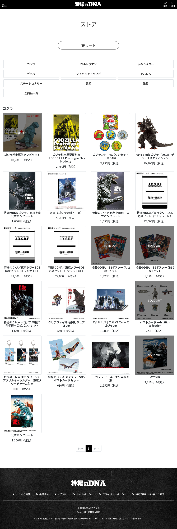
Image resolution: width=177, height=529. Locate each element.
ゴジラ (31, 64)
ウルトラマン (88, 64)
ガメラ (31, 74)
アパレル (145, 74)
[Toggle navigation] (4, 4)
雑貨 (145, 83)
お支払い (63, 494)
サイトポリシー (85, 494)
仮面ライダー (146, 64)
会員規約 (44, 494)
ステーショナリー (31, 83)
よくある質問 (23, 494)
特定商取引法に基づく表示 (150, 494)
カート (88, 45)
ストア (88, 24)
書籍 (88, 83)
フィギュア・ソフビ (88, 74)
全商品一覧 (31, 93)
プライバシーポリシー (115, 494)
